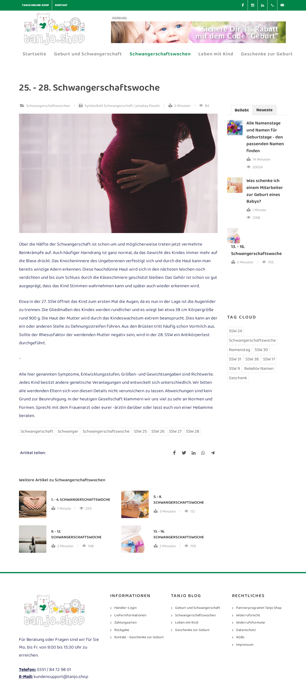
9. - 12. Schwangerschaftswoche (76, 534)
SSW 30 (261, 349)
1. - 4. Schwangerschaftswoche (80, 500)
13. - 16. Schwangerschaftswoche (178, 534)
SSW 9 (234, 368)
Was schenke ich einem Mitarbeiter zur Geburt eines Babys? (264, 191)
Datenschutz (246, 630)
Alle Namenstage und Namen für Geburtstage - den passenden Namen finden (265, 137)
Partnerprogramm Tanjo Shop (259, 608)
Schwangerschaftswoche (106, 431)
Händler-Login (125, 608)
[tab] (242, 110)
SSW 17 (269, 359)
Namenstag (239, 349)
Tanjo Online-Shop (35, 5)
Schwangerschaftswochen (48, 106)
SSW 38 (252, 359)
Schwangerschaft (37, 431)
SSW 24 (235, 331)
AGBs (240, 637)
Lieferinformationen (130, 615)
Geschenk (238, 378)
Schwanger (68, 431)
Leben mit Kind (186, 622)
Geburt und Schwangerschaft (197, 608)
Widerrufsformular (250, 622)
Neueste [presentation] (264, 110)
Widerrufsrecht (248, 615)
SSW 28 (192, 431)
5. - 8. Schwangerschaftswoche (178, 500)
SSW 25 (140, 431)
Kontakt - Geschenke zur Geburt (139, 637)
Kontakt (61, 5)
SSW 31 (235, 359)
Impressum (244, 645)
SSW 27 (175, 431)
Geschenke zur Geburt (192, 630)
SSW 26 (158, 431)
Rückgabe (121, 630)
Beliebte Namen (259, 368)
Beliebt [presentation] (242, 110)
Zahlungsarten (125, 622)
